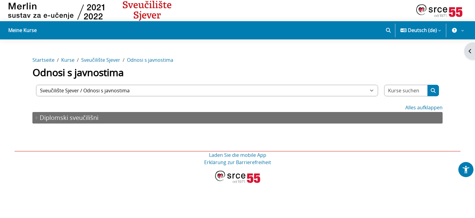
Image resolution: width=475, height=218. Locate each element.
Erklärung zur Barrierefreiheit (237, 162)
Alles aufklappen (424, 107)
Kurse (68, 60)
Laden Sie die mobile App (237, 155)
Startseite (43, 60)
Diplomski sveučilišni (69, 118)
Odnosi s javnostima (150, 60)
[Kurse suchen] (406, 90)
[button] (388, 30)
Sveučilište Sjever (100, 60)
